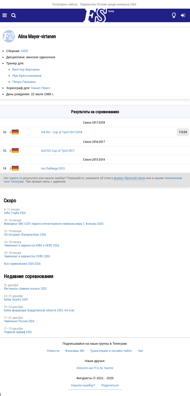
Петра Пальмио (24, 82)
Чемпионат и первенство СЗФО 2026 (27, 256)
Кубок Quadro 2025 (16, 299)
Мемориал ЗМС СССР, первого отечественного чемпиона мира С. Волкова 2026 (53, 224)
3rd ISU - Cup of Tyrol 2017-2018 (61, 132)
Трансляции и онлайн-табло (111, 351)
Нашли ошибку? (83, 385)
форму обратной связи (129, 178)
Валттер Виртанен (26, 69)
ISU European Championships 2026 (25, 234)
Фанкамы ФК (74, 351)
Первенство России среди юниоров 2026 (108, 4)
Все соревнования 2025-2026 (22, 263)
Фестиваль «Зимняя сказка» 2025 (25, 288)
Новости (53, 351)
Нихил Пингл (40, 88)
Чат (140, 351)
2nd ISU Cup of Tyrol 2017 (57, 150)
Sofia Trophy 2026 (15, 213)
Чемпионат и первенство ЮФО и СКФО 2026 (31, 245)
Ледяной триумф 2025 (18, 332)
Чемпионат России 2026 (19, 321)
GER (24, 51)
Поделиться (110, 385)
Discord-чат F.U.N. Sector (95, 368)
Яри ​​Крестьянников (26, 75)
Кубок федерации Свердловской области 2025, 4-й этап (39, 310)
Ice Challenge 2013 (53, 168)
